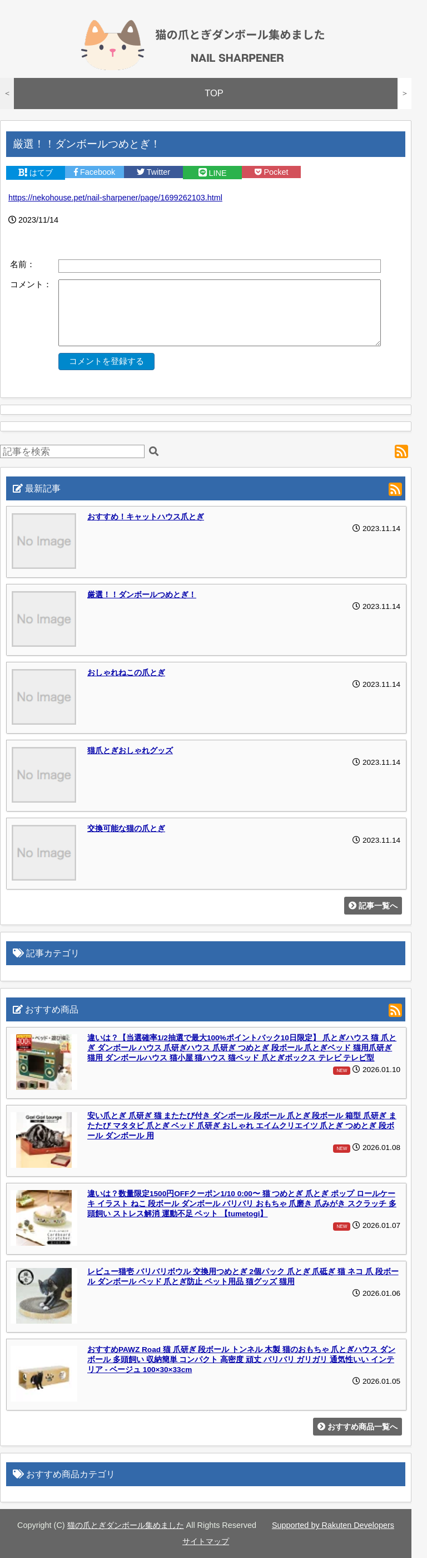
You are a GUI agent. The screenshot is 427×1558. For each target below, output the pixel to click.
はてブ (35, 172)
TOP (214, 93)
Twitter (153, 172)
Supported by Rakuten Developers (333, 1525)
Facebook (94, 172)
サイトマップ (205, 1541)
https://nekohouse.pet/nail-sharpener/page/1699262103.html (115, 197)
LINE (212, 173)
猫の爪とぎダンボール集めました (125, 1525)
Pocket (272, 172)
